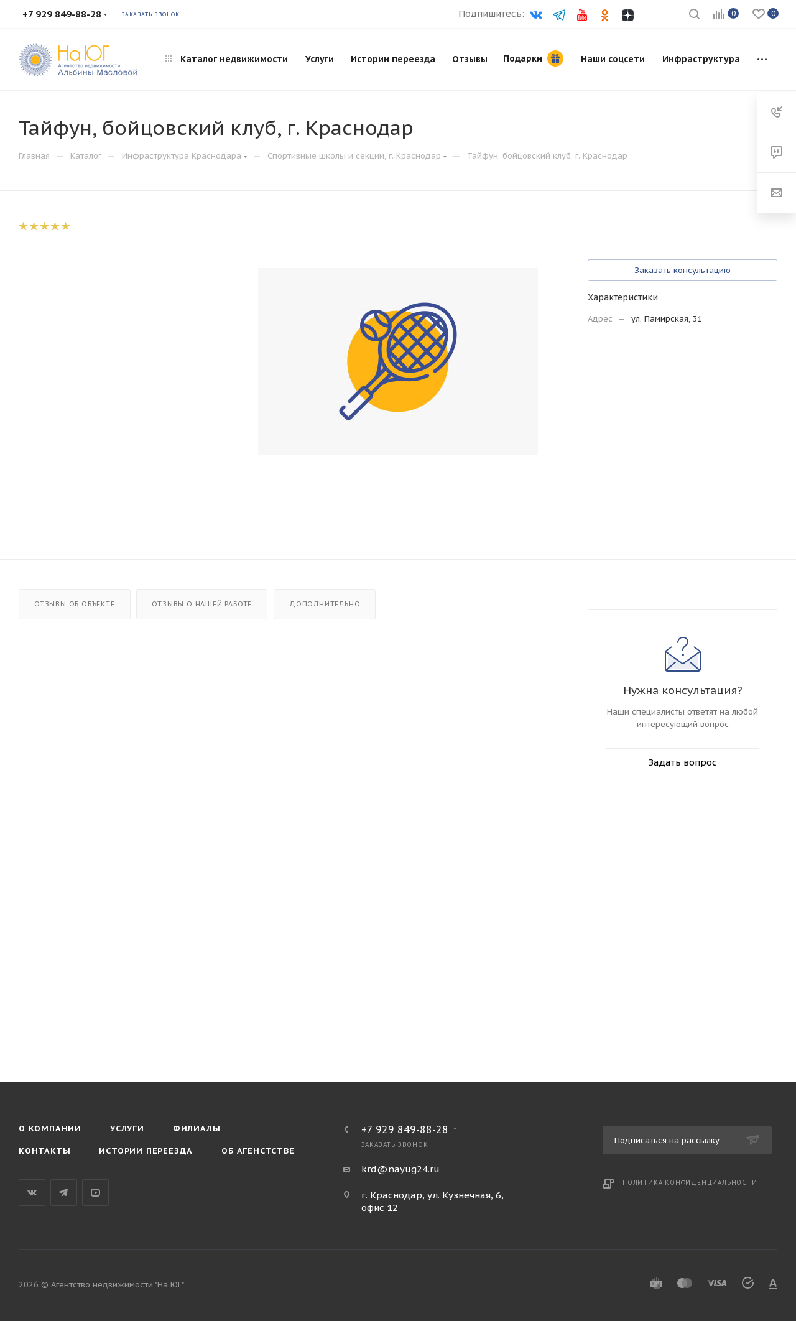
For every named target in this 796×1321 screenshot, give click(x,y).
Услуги (127, 1128)
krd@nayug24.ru (400, 1169)
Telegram (63, 1192)
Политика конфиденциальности (689, 1183)
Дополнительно (324, 604)
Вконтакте (32, 1192)
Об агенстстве (257, 1151)
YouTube (95, 1192)
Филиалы (197, 1128)
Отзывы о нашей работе (202, 604)
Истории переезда (146, 1151)
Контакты (44, 1151)
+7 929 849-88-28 (404, 1129)
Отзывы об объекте (74, 604)
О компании (50, 1128)
